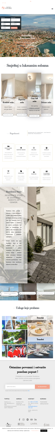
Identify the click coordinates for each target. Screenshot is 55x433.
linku (29, 390)
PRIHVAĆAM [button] (43, 430)
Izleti (15, 318)
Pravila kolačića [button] (35, 430)
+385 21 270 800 (34, 401)
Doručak (40, 318)
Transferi (40, 339)
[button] (52, 8)
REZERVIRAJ (14, 27)
